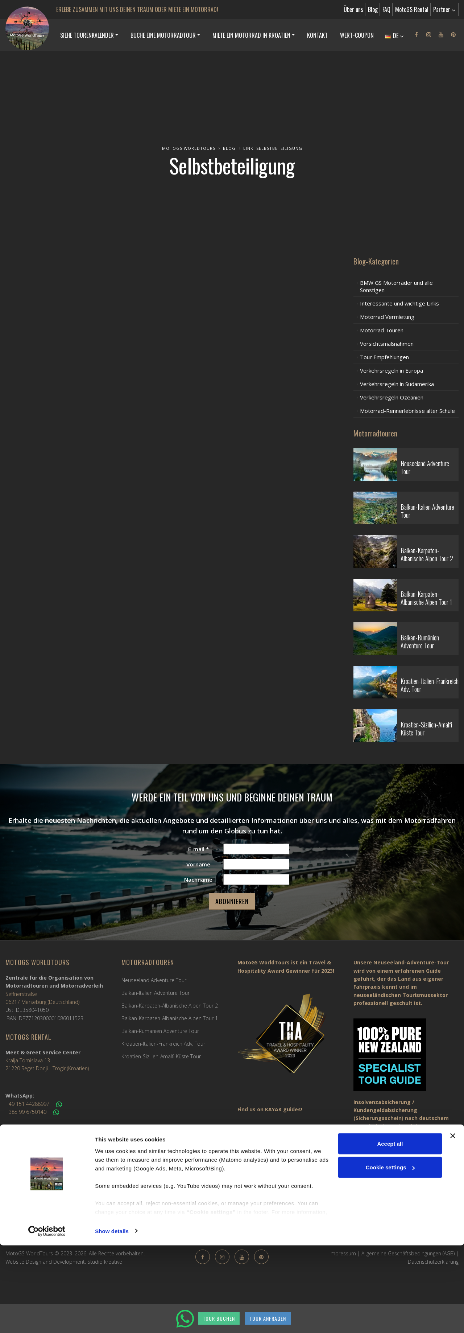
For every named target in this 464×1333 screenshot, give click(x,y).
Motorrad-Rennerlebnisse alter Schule (407, 410)
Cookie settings (390, 1255)
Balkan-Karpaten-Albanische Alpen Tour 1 (169, 1018)
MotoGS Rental (411, 9)
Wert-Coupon (357, 35)
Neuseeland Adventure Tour (153, 980)
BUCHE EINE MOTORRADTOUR (163, 35)
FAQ (386, 9)
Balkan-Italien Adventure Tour (155, 992)
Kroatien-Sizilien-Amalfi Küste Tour (161, 1056)
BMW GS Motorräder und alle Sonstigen (396, 286)
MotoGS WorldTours (188, 148)
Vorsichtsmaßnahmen (387, 343)
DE (394, 35)
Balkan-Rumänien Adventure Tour (160, 1031)
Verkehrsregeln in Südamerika (397, 383)
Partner (444, 9)
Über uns (353, 9)
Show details (112, 1319)
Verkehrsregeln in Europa (391, 370)
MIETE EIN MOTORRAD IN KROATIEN (251, 35)
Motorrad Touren (381, 330)
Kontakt (317, 35)
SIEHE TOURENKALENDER (87, 35)
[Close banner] (452, 1223)
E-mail (198, 849)
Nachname (198, 879)
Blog (373, 9)
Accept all (390, 1231)
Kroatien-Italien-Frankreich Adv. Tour (163, 1043)
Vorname (198, 864)
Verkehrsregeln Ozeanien (391, 397)
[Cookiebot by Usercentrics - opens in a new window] (47, 1318)
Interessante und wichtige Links (399, 303)
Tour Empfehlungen (384, 357)
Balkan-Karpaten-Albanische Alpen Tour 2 (169, 1005)
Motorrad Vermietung (387, 316)
